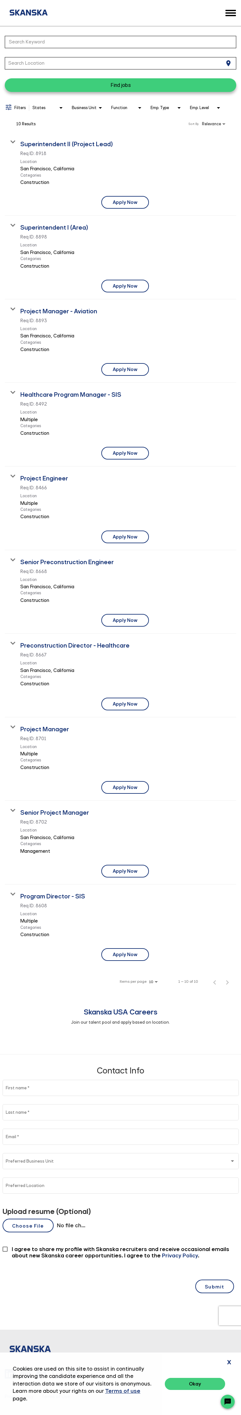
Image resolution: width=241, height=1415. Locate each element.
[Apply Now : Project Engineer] (125, 537)
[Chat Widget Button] (228, 1402)
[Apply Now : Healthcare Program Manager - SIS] (125, 453)
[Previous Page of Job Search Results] (214, 981)
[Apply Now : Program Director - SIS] (125, 954)
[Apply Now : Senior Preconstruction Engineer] (125, 620)
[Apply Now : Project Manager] (125, 787)
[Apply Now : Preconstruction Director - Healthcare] (125, 704)
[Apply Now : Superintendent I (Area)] (125, 286)
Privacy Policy (19, 1396)
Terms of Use (55, 1396)
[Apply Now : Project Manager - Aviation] (125, 369)
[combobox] (117, 42)
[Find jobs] (120, 85)
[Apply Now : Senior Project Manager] (125, 871)
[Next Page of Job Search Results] (227, 981)
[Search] (120, 85)
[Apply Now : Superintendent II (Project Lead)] (125, 202)
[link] (120, 174)
